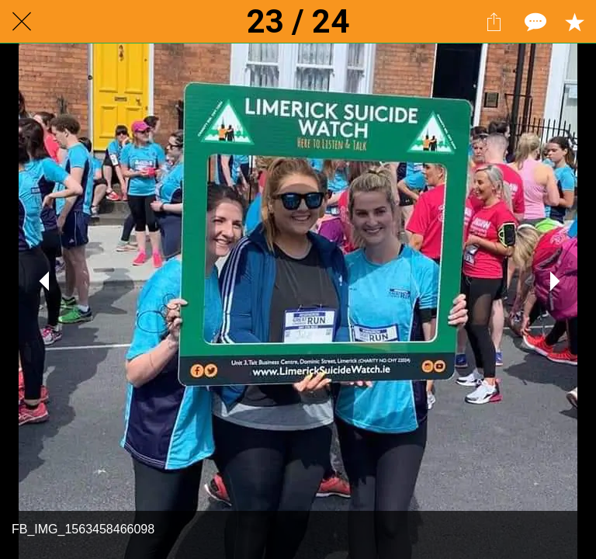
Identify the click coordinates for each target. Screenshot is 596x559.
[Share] (493, 21)
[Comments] (534, 21)
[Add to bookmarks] (574, 21)
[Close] (21, 21)
